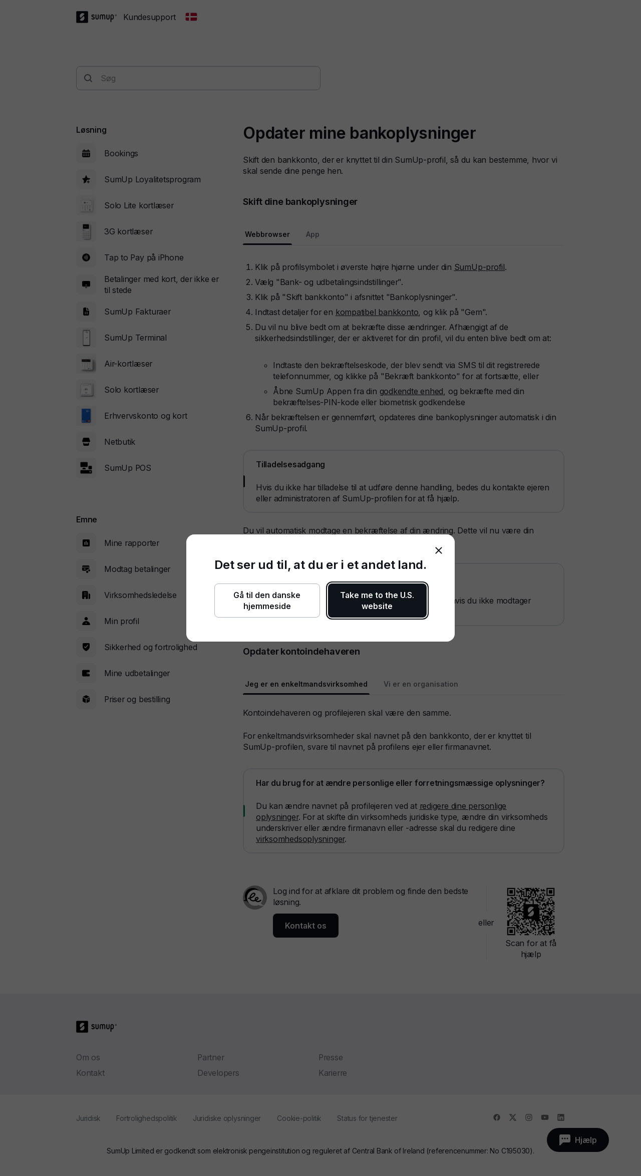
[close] (439, 550)
